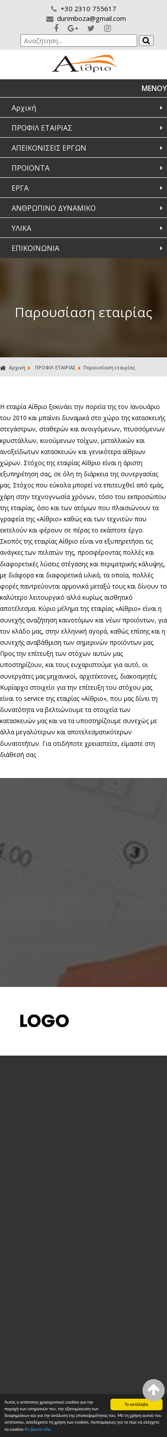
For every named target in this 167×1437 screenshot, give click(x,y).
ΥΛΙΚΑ (21, 228)
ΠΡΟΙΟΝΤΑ (30, 168)
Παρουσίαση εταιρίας (109, 367)
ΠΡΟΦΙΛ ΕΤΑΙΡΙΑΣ (42, 128)
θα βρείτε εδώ (37, 1430)
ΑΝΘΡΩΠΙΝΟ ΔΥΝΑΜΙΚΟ (54, 208)
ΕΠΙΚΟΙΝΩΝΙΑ (35, 248)
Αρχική (24, 108)
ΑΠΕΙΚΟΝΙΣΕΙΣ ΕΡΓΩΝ (49, 148)
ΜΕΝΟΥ (154, 88)
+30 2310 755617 (83, 8)
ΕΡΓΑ (20, 188)
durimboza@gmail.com (86, 18)
